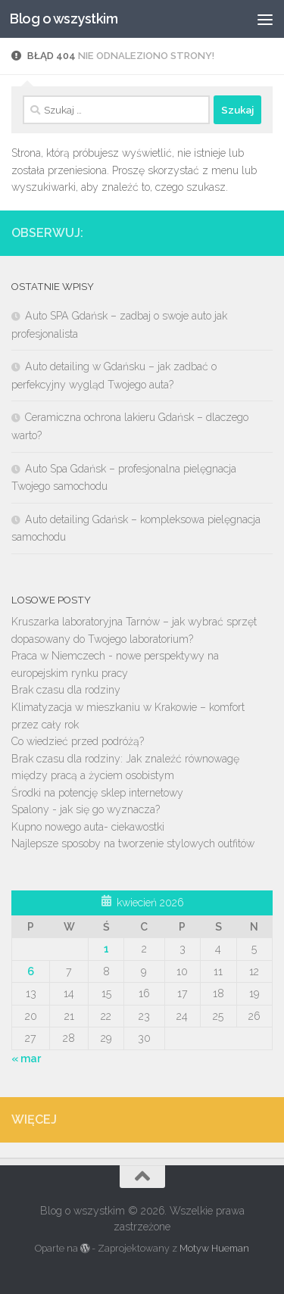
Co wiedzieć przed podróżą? (77, 741)
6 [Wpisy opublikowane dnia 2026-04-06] (30, 971)
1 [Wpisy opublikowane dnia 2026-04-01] (106, 949)
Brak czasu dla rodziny (65, 690)
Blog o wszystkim (63, 19)
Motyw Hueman (214, 1248)
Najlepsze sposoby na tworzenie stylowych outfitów (132, 843)
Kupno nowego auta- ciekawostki (87, 827)
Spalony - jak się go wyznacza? (85, 809)
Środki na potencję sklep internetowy (97, 793)
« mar (26, 1058)
